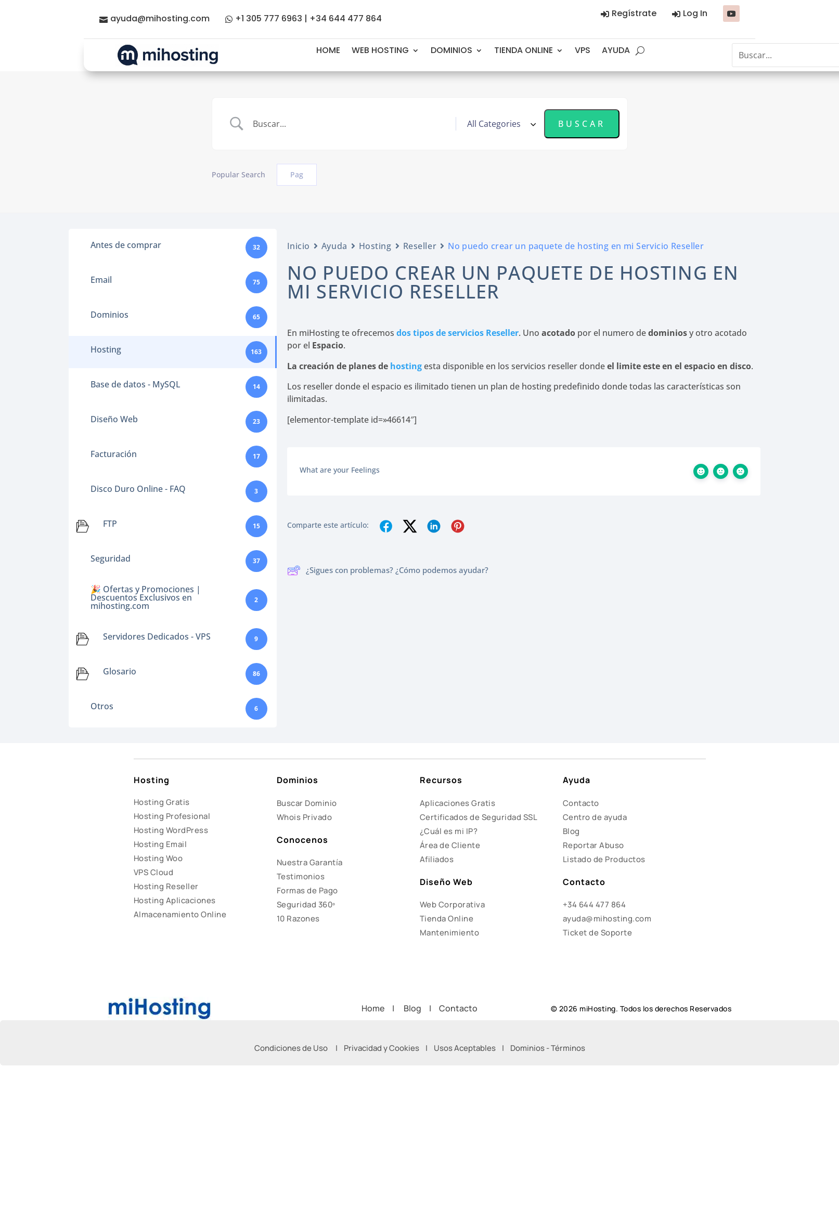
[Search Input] (350, 123)
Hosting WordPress (171, 830)
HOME (328, 50)
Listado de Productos (604, 859)
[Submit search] (581, 123)
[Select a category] (500, 124)
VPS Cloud (154, 872)
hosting (406, 366)
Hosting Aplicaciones (175, 900)
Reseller (419, 246)
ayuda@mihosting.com (160, 18)
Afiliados (437, 859)
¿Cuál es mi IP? (449, 831)
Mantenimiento (450, 932)
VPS (582, 50)
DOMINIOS (451, 50)
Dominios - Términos (547, 1048)
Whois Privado (304, 817)
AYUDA (616, 50)
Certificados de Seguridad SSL (479, 817)
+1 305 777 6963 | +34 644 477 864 (308, 18)
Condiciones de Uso (291, 1048)
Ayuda (334, 246)
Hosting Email (160, 844)
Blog (571, 831)
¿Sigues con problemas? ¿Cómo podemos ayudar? (387, 570)
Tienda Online (447, 918)
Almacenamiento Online (180, 914)
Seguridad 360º (306, 904)
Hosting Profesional (172, 816)
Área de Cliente (450, 845)
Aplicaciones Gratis (458, 803)
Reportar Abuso (593, 845)
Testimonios (301, 876)
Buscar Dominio (307, 803)
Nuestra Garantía (310, 862)
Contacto (581, 803)
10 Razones (298, 918)
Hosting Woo (158, 858)
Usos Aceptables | (472, 1048)
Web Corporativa (452, 904)
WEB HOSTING (380, 50)
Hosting (375, 246)
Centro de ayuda (595, 817)
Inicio (298, 246)
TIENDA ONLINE (523, 50)
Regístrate (634, 13)
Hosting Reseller (166, 886)
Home (377, 1008)
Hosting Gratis (162, 802)
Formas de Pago (307, 890)
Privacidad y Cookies (381, 1048)
